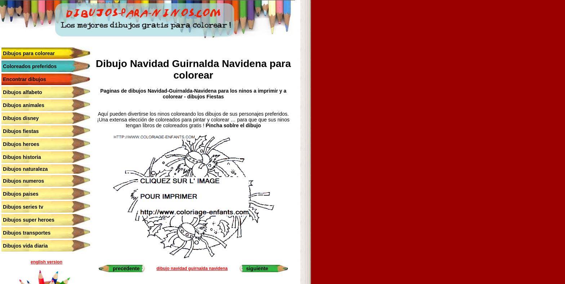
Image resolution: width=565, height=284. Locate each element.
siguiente (257, 268)
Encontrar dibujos (24, 79)
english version (46, 262)
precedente (126, 268)
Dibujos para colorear (29, 53)
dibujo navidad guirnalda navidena (191, 268)
